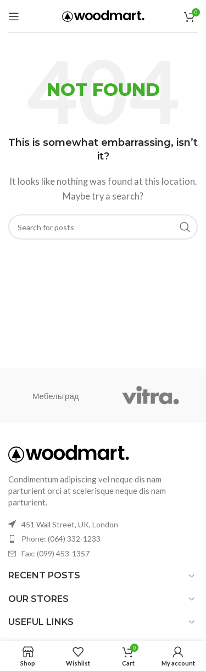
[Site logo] (103, 15)
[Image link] (68, 453)
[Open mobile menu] (14, 16)
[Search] (103, 227)
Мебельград (55, 396)
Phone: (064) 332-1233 (61, 538)
